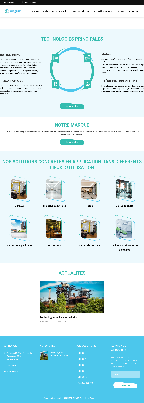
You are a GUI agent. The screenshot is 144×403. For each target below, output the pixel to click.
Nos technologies (81, 11)
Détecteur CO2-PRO (85, 383)
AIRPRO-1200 (83, 377)
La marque (34, 11)
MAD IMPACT (73, 398)
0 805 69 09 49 (29, 2)
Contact (121, 11)
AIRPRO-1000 (83, 371)
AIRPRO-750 (83, 359)
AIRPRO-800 (83, 365)
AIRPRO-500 (83, 353)
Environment (45, 322)
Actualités (133, 11)
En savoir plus (72, 106)
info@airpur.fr (11, 2)
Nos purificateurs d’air (103, 11)
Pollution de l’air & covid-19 (55, 11)
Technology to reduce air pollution (58, 317)
